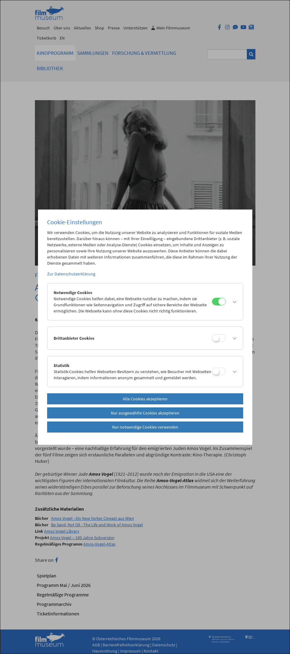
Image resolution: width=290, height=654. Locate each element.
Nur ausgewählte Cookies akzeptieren (145, 413)
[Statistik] (219, 371)
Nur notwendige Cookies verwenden (145, 427)
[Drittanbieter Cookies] (219, 338)
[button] (233, 302)
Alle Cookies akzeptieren (145, 399)
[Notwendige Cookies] (219, 301)
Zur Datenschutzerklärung (71, 274)
